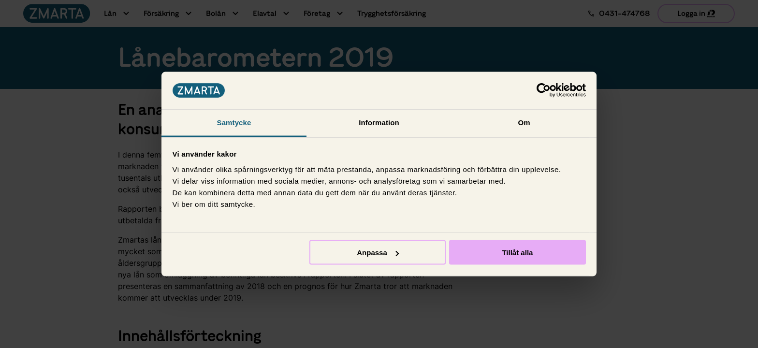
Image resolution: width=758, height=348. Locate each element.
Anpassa (378, 252)
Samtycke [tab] (234, 122)
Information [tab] (379, 122)
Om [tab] (524, 122)
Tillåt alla (517, 252)
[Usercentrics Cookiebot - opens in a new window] (543, 90)
